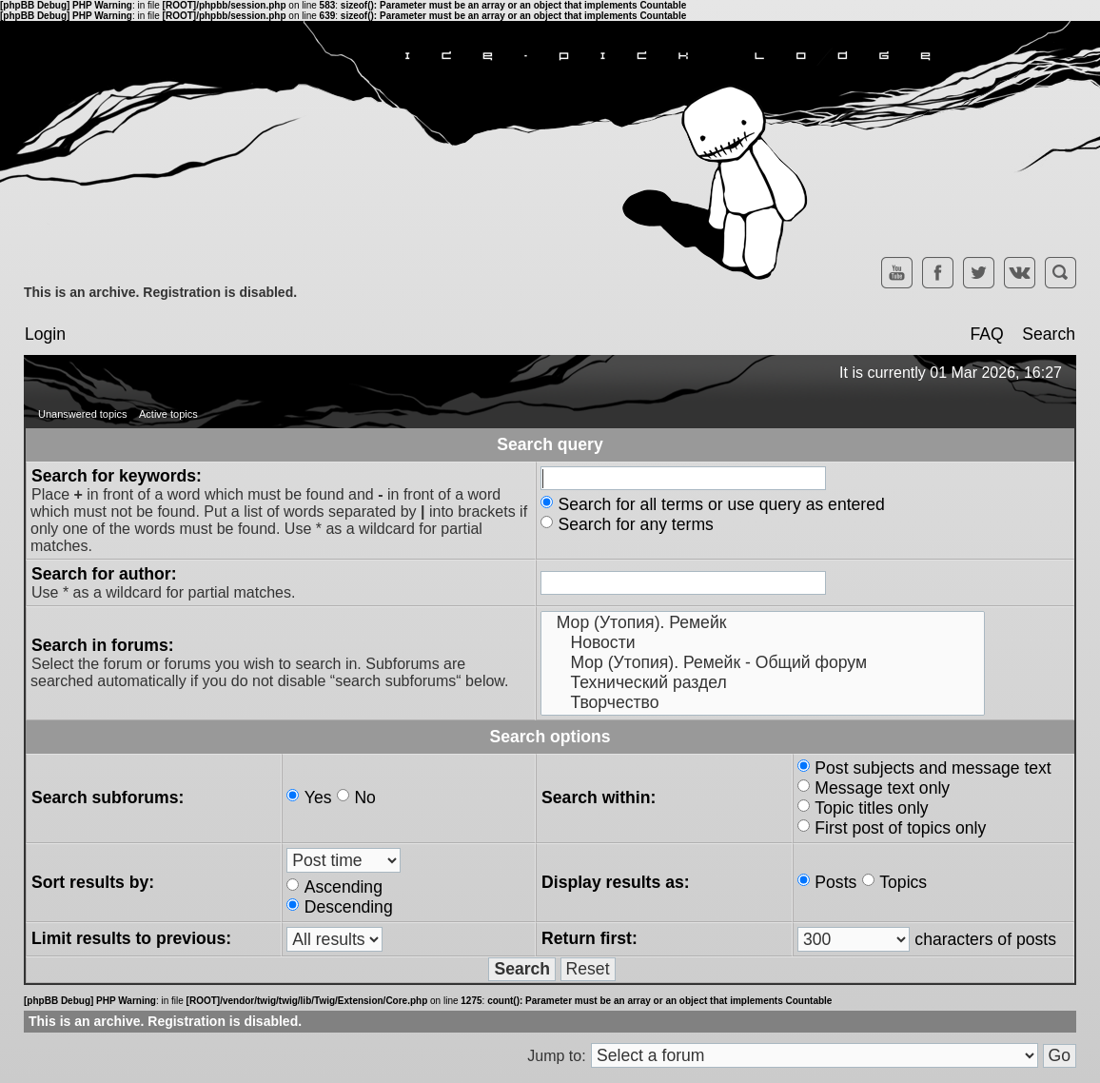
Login (45, 334)
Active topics (168, 414)
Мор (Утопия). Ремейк (762, 623)
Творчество (762, 703)
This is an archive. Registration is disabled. (160, 292)
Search (1048, 334)
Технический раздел (762, 683)
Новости (762, 643)
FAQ (986, 334)
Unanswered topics (83, 414)
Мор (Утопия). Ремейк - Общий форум (762, 663)
